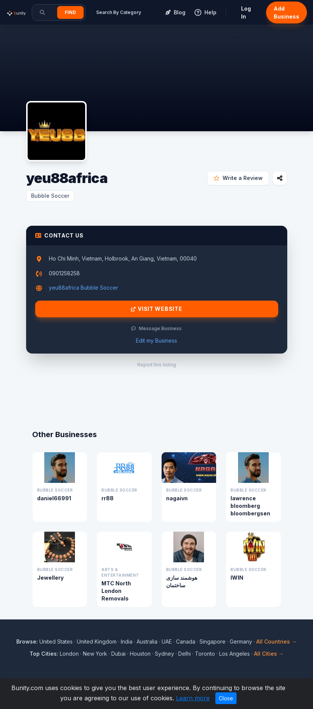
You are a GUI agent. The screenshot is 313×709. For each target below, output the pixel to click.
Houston (140, 653)
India (126, 641)
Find (70, 12)
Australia (147, 641)
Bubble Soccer (50, 195)
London (69, 653)
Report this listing (156, 365)
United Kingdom (97, 641)
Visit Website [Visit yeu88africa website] (156, 309)
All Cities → (269, 653)
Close (226, 698)
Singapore (212, 641)
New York (95, 653)
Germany (241, 641)
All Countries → (276, 641)
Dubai (118, 653)
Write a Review (238, 178)
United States (56, 641)
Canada (185, 641)
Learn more (193, 698)
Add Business (286, 12)
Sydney (164, 653)
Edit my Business (156, 340)
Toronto (205, 653)
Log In (246, 12)
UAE (167, 641)
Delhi (184, 653)
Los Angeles (234, 653)
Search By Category (118, 12)
